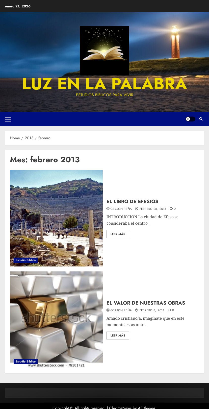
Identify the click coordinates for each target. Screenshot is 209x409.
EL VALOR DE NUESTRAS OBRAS (145, 303)
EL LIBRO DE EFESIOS (132, 201)
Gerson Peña (121, 209)
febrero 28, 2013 (152, 209)
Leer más (117, 234)
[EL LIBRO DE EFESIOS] (56, 218)
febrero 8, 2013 (151, 311)
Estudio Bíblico (26, 260)
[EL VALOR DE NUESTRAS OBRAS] (56, 319)
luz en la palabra (104, 84)
